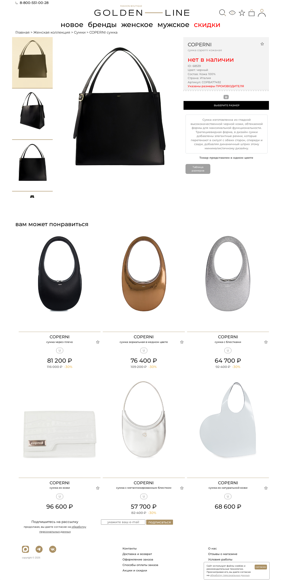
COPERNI (200, 44)
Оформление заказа (137, 559)
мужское (173, 24)
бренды (102, 24)
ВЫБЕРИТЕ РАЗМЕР (227, 105)
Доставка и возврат (137, 554)
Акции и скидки (134, 570)
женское (137, 24)
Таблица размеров (198, 169)
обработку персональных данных (229, 575)
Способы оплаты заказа (140, 565)
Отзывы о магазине (222, 554)
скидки (207, 24)
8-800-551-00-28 (32, 3)
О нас (212, 548)
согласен (261, 567)
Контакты (129, 548)
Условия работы (220, 559)
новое (72, 24)
